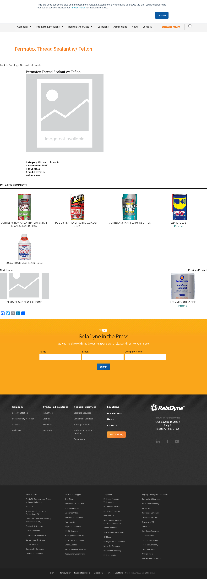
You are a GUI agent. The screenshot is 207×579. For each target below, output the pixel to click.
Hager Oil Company (73, 526)
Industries (48, 412)
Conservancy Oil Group (35, 540)
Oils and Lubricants (30, 65)
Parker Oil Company (112, 546)
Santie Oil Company (150, 513)
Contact (147, 26)
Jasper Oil (108, 494)
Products (47, 424)
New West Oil (109, 515)
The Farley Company (150, 540)
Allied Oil (29, 506)
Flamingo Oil (70, 522)
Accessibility (98, 573)
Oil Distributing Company (114, 532)
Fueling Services (82, 424)
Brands (46, 418)
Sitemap (53, 573)
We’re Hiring (116, 434)
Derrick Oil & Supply (73, 494)
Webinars (16, 430)
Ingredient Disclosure (82, 573)
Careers (16, 424)
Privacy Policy (78, 7)
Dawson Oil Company (35, 549)
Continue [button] (162, 15)
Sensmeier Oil (148, 522)
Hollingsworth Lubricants (75, 535)
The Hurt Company (150, 544)
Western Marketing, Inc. (152, 558)
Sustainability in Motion (23, 418)
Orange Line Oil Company (114, 541)
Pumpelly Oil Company (151, 499)
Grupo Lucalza (71, 544)
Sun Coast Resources (150, 531)
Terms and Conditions (115, 573)
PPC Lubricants (110, 555)
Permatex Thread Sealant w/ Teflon (53, 48)
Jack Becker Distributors (75, 554)
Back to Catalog (9, 65)
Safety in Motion (20, 412)
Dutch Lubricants (72, 508)
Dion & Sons (69, 499)
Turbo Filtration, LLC (150, 549)
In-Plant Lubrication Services (83, 432)
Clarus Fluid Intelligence (36, 535)
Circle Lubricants (33, 530)
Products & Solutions (49, 26)
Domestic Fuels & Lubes (74, 503)
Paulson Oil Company (112, 550)
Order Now (171, 27)
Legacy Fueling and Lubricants (155, 494)
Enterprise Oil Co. (72, 513)
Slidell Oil (146, 526)
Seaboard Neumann (150, 517)
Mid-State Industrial (112, 506)
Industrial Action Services (75, 549)
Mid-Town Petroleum (112, 511)
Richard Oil (147, 508)
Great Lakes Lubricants (74, 540)
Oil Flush (107, 537)
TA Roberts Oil (148, 535)
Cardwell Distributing (34, 526)
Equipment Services (83, 418)
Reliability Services (80, 26)
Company (24, 26)
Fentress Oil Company (74, 517)
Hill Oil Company (72, 531)
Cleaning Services (82, 412)
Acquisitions (120, 26)
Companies (79, 439)
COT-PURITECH (32, 544)
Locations (103, 26)
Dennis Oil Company (34, 553)
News (135, 26)
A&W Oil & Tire (31, 494)
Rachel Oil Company (150, 503)
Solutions (47, 430)
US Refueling (147, 554)
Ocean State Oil (110, 527)
